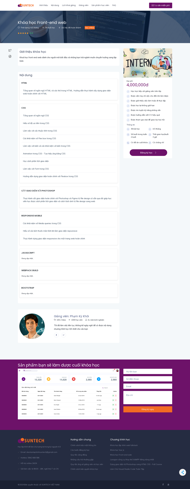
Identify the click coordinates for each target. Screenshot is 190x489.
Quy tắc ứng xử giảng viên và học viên (87, 464)
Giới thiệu (43, 5)
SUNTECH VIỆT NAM (50, 484)
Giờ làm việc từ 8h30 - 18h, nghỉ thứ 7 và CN (39, 469)
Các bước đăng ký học (80, 450)
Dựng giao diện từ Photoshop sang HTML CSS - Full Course (136, 464)
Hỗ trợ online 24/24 (29, 463)
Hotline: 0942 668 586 (30, 457)
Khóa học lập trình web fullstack (124, 445)
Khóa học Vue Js (117, 450)
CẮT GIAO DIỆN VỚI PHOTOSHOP (38, 190)
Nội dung (55, 5)
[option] (68, 394)
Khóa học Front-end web (121, 455)
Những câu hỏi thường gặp (82, 459)
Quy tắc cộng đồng (79, 455)
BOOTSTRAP (27, 287)
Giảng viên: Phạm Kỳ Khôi (71, 316)
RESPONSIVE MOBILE (31, 215)
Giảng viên (83, 5)
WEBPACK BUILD (29, 270)
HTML (24, 82)
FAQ (114, 5)
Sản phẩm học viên (100, 5)
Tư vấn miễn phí (161, 5)
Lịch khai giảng (69, 5)
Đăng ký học (148, 152)
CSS (23, 107)
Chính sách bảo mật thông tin (83, 445)
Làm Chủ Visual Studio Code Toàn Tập (127, 469)
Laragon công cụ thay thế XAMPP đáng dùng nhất (132, 459)
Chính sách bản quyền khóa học (84, 469)
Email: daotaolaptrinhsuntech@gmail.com (39, 452)
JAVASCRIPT (28, 252)
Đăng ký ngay (148, 409)
